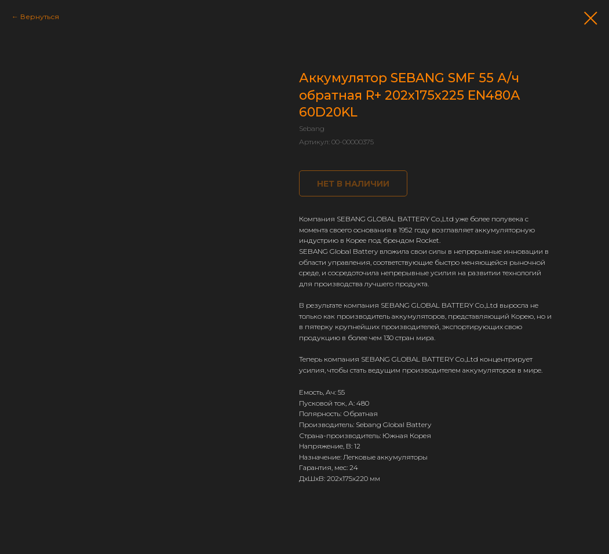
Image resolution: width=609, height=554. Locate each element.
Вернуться (39, 16)
